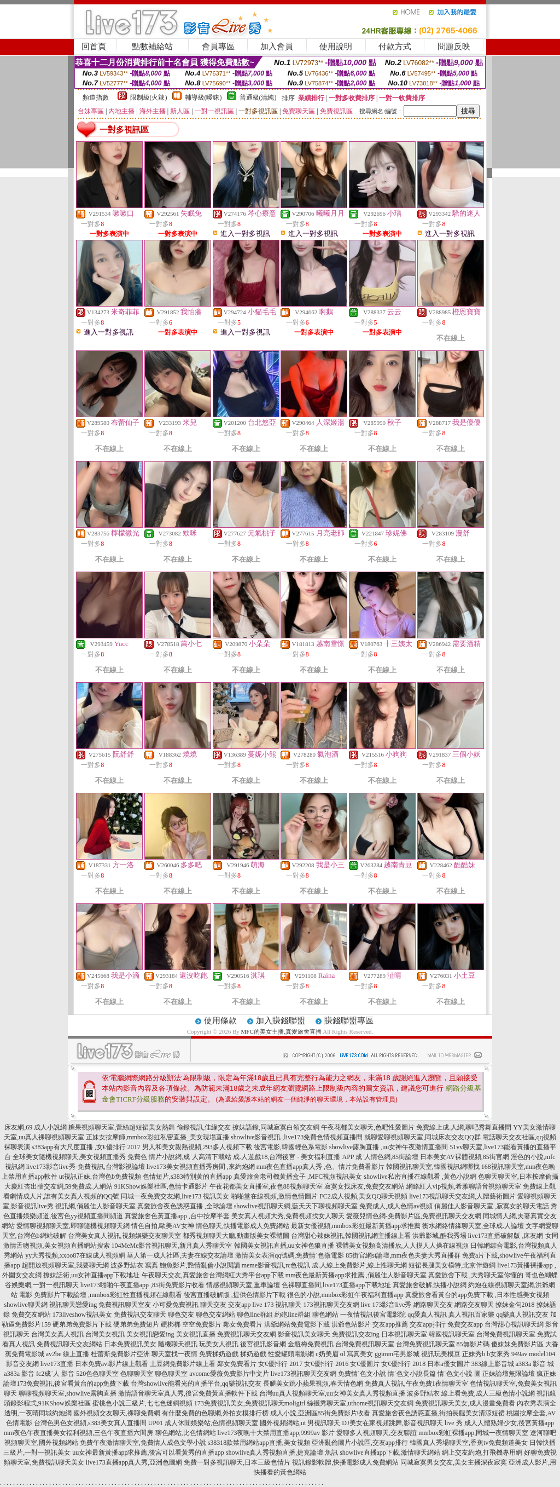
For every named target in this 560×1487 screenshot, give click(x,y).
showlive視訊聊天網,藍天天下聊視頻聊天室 (296, 1206)
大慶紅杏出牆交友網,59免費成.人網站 (58, 1186)
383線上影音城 (492, 1364)
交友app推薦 (390, 1324)
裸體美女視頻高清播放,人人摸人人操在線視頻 (402, 1245)
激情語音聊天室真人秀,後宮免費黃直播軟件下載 (188, 1393)
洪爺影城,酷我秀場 (439, 1236)
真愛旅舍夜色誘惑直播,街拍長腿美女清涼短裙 (438, 1413)
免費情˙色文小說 (362, 1374)
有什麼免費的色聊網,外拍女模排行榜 (215, 1413)
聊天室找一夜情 (174, 1354)
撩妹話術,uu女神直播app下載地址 (91, 1275)
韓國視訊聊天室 (452, 1334)
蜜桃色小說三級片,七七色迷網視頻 (142, 1403)
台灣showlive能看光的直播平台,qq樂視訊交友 (196, 1383)
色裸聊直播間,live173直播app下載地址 (336, 1285)
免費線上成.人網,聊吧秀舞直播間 (463, 1127)
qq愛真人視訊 (427, 1314)
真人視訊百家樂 (471, 1314)
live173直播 (56, 1364)
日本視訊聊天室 (404, 1334)
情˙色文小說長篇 (412, 1374)
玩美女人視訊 (218, 1344)
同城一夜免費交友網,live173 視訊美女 (175, 1196)
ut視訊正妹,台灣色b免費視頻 (100, 1176)
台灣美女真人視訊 (57, 1334)
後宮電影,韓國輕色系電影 (291, 1147)
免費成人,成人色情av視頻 (396, 1206)
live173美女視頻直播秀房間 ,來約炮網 (201, 1167)
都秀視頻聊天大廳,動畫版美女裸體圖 (236, 1236)
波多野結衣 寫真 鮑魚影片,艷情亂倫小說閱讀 (175, 1265)
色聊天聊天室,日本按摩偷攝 (518, 1176)
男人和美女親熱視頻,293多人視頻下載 (197, 1147)
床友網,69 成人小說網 (35, 1127)
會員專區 (218, 46)
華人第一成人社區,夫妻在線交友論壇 (180, 1255)
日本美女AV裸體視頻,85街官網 (464, 1157)
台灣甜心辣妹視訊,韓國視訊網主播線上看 (351, 1236)
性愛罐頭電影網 (291, 1354)
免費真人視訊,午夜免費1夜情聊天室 (416, 1383)
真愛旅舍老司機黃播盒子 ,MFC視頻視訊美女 (298, 1176)
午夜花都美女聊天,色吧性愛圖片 (368, 1127)
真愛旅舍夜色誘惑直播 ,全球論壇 (184, 1206)
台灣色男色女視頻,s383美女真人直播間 (90, 1423)
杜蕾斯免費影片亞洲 (120, 1354)
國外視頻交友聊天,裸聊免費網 (116, 1413)
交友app (239, 1305)
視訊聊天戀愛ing (73, 1305)
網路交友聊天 (474, 1305)
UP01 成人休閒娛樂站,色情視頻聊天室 (203, 1423)
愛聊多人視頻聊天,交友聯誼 (376, 1433)
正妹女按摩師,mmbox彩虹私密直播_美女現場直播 (157, 1137)
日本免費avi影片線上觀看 (112, 1364)
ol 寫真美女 (356, 1354)
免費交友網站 (31, 1314)
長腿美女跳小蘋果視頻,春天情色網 (313, 1383)
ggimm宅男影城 (397, 1354)
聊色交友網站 (215, 1314)
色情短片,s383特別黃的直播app (187, 1176)
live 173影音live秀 (386, 1305)
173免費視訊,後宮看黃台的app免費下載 (72, 1383)
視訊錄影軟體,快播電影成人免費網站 (345, 1462)
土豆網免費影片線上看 (182, 1364)
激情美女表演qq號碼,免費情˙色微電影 (289, 1255)
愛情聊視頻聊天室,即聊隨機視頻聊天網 (73, 1226)
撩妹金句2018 (515, 1305)
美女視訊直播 (195, 1334)
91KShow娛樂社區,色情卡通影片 (161, 1186)
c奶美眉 (327, 1354)
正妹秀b (473, 1354)
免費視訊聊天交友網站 (69, 1344)
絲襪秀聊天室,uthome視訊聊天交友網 (360, 1403)
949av (519, 1354)
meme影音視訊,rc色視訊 (276, 1265)
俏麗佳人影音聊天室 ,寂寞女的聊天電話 (491, 1206)
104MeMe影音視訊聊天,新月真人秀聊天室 (172, 1245)
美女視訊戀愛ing (150, 1334)
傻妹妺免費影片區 (517, 1344)
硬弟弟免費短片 (136, 1324)
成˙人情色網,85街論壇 (386, 1157)
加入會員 (276, 46)
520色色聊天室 (97, 1374)
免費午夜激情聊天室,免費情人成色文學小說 (143, 1442)
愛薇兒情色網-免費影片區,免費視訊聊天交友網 (413, 1216)
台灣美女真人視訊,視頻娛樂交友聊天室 (124, 1236)
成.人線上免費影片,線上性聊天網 (359, 1265)
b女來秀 (498, 1354)
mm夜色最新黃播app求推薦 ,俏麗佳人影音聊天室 (356, 1275)
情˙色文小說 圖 (459, 1374)
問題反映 (454, 46)
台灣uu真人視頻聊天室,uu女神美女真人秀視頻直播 (332, 1393)
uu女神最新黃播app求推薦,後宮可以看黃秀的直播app (148, 1452)
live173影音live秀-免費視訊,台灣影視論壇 (85, 1167)
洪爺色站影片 (351, 1324)
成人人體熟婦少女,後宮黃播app (509, 1423)
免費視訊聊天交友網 (246, 1334)
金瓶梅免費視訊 (311, 1344)
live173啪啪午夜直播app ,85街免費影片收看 (142, 1285)
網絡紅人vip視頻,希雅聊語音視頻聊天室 (463, 1186)
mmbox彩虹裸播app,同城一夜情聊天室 (473, 1433)
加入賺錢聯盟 (280, 1020)
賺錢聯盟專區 (349, 1020)
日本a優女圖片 (448, 1364)
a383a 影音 (19, 1374)
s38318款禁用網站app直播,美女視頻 (259, 1442)
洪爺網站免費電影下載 (297, 1324)
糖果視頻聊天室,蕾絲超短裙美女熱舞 (121, 1127)
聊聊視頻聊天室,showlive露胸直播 (67, 1393)
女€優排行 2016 (326, 1364)
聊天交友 (213, 1305)
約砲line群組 (293, 1314)
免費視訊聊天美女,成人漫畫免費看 (465, 1403)
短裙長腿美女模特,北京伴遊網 (452, 1265)
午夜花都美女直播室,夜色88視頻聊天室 (266, 1186)
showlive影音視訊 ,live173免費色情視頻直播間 (297, 1137)
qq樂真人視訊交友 (522, 1314)
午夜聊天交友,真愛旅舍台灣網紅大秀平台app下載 (213, 1275)
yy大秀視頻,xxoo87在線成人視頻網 (75, 1255)
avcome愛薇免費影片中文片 (229, 1374)
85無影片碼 (473, 1344)
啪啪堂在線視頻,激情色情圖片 (274, 1196)
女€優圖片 (365, 1364)
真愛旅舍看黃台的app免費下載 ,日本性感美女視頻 (477, 1295)
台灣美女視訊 (105, 1334)
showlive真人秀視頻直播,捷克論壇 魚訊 (282, 1452)
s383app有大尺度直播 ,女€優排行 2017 (86, 1147)
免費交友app (465, 1324)
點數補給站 (152, 46)
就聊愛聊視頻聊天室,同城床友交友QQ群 (422, 1137)
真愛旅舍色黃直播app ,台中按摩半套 (177, 1216)
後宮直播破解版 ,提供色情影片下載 (234, 1295)
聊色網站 (325, 1314)
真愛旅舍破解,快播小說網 (429, 1285)
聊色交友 (181, 1314)
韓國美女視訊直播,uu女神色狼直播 (284, 1245)
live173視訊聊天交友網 (303, 1374)
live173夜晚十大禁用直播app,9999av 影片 (276, 1433)
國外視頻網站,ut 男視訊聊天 (300, 1423)
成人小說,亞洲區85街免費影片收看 (320, 1413)
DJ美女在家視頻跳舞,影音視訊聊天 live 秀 (402, 1423)
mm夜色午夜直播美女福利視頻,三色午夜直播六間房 (79, 1433)
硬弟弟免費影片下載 (82, 1324)
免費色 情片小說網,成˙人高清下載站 (179, 1157)
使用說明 (335, 46)
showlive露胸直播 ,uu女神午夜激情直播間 (388, 1147)
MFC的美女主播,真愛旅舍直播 (281, 1031)
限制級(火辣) (148, 97)
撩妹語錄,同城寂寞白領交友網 (275, 1127)
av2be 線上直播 (68, 1354)
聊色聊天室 (171, 1374)
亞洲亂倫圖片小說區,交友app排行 (360, 1442)
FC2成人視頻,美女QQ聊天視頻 (363, 1196)
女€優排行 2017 (280, 1364)
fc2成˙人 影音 (55, 1374)
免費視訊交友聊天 (140, 1314)
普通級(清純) (258, 97)
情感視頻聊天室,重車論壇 (243, 1285)
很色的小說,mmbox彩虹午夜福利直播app (345, 1295)
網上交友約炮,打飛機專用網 (482, 1452)
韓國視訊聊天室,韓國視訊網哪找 (433, 1167)
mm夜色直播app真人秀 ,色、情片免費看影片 (320, 1167)
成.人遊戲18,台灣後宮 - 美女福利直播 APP (293, 1157)
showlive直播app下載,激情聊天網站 (390, 1452)
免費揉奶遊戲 (218, 1354)
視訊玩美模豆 (440, 1354)
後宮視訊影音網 (263, 1344)
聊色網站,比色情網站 (185, 1433)
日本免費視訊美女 (130, 1344)
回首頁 (93, 46)
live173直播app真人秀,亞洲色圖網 (134, 1462)
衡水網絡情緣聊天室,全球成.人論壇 (473, 1226)
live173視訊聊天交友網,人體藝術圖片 (462, 1196)
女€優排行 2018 (403, 1364)
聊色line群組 (255, 1314)
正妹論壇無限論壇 (508, 1374)
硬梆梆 (170, 1324)
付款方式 (394, 46)
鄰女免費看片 (242, 1324)
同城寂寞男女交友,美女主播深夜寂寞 (453, 1462)
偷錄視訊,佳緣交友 (204, 1127)
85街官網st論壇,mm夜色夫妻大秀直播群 (403, 1255)
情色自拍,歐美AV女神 (162, 1226)
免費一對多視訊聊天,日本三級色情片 (237, 1462)
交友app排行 (427, 1324)
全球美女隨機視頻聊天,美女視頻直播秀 (69, 1157)
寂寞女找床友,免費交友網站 (364, 1186)
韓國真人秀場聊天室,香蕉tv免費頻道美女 (469, 1442)
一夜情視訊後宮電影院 (373, 1314)
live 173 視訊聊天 (277, 1305)
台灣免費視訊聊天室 (505, 1334)
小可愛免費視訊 (176, 1305)
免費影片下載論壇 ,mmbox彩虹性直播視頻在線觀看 (108, 1295)
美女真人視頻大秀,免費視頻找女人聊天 (288, 1216)
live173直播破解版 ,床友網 (506, 1236)
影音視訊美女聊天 (304, 1334)
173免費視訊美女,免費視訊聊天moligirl (250, 1403)
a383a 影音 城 (535, 1364)
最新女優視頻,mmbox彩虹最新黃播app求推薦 (356, 1226)
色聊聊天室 (136, 1374)
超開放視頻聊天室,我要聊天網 (65, 1265)
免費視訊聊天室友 (124, 1305)
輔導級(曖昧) (203, 97)
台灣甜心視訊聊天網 (514, 1324)
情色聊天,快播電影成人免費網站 (242, 1226)
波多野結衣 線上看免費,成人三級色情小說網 (471, 1393)
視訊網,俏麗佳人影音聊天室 (95, 1206)
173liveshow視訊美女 (82, 1314)
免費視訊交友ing (356, 1334)
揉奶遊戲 (253, 1354)
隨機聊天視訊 (177, 1344)
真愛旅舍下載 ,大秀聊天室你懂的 (475, 1275)
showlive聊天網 (25, 1305)
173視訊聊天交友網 (331, 1305)
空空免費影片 (201, 1324)
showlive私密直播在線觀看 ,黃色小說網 (420, 1176)
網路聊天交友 (433, 1305)
